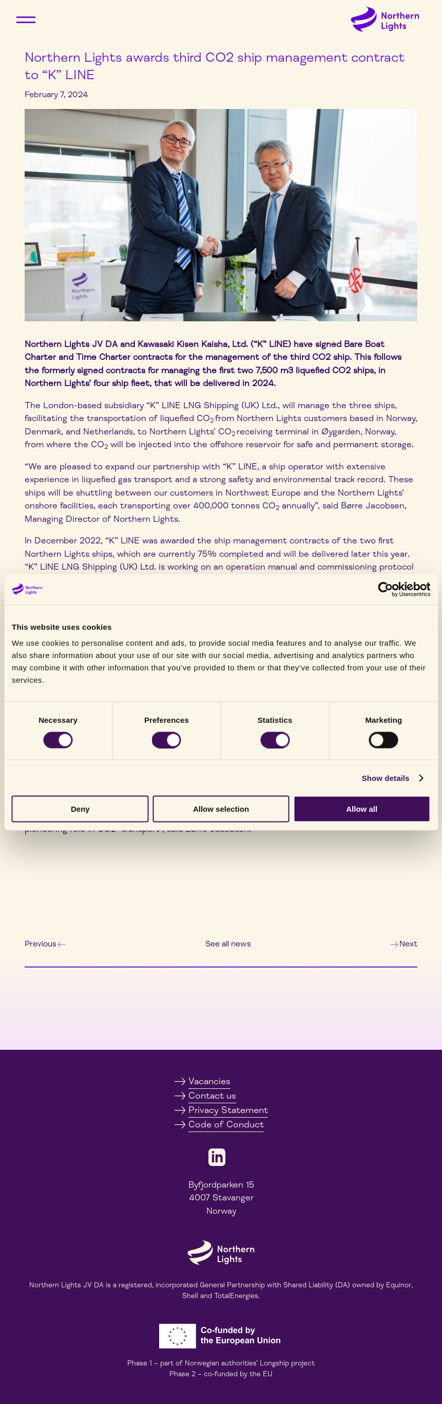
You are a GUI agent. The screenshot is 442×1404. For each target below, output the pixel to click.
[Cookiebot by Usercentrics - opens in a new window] (385, 589)
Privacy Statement (228, 1110)
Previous (45, 944)
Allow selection (221, 809)
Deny (80, 809)
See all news (228, 944)
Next (404, 944)
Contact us (212, 1095)
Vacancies (209, 1081)
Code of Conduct (226, 1124)
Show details (386, 777)
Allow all (361, 809)
